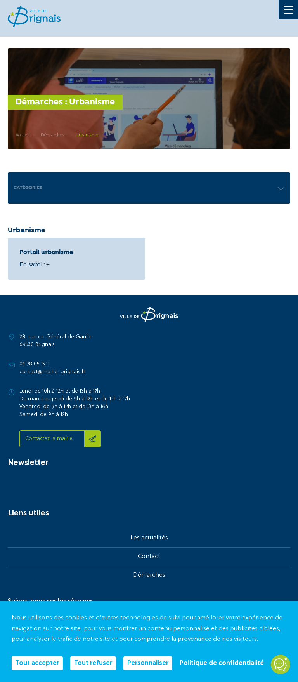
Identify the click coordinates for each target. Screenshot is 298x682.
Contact (149, 556)
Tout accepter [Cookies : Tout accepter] (37, 663)
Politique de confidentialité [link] (222, 663)
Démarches (149, 575)
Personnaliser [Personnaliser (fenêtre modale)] (147, 663)
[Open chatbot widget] (280, 664)
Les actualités (149, 537)
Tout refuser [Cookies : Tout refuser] (93, 663)
